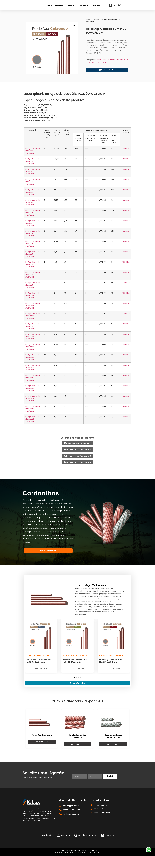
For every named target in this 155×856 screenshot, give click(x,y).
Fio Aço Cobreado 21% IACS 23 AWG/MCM (32, 388)
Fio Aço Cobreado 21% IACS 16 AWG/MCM (32, 316)
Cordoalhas (95, 19)
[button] (110, 5)
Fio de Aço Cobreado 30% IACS (111, 655)
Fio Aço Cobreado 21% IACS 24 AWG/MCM (32, 398)
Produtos (60, 5)
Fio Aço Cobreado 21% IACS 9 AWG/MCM (32, 243)
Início (88, 19)
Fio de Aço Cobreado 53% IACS (38, 655)
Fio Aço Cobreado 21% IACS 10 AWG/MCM (32, 254)
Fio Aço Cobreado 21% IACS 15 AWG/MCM (32, 305)
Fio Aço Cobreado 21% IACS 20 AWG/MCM (32, 357)
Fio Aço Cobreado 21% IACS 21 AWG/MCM (32, 367)
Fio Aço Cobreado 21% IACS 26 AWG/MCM (32, 419)
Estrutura (85, 5)
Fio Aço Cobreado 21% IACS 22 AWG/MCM (32, 377)
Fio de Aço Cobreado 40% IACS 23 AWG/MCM (75, 660)
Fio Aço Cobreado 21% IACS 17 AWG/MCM (32, 326)
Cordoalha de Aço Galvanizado (113, 736)
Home (49, 5)
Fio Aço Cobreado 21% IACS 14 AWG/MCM (32, 295)
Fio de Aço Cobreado (116, 59)
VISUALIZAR (126, 148)
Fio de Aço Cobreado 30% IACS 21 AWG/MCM (111, 660)
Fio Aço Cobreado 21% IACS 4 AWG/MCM (32, 192)
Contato (96, 5)
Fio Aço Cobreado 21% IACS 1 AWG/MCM (32, 161)
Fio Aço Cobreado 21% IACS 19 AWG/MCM (32, 346)
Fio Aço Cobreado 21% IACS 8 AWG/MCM (32, 233)
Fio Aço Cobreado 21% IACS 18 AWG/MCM (32, 336)
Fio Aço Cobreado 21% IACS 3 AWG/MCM (32, 181)
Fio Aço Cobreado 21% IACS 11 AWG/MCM (32, 264)
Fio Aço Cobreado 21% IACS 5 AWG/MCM (32, 202)
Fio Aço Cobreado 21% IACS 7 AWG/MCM (32, 223)
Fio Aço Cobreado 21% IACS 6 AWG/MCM (32, 212)
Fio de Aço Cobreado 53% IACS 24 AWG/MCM (39, 660)
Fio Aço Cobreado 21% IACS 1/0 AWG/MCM (32, 150)
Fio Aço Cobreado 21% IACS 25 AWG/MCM (32, 408)
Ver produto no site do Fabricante (77, 437)
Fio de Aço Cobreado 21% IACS (107, 61)
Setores (72, 5)
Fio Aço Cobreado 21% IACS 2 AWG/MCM (32, 171)
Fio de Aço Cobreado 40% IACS (75, 655)
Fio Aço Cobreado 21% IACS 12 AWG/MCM (32, 274)
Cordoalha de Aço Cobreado (77, 736)
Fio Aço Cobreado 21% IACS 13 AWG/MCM (32, 285)
